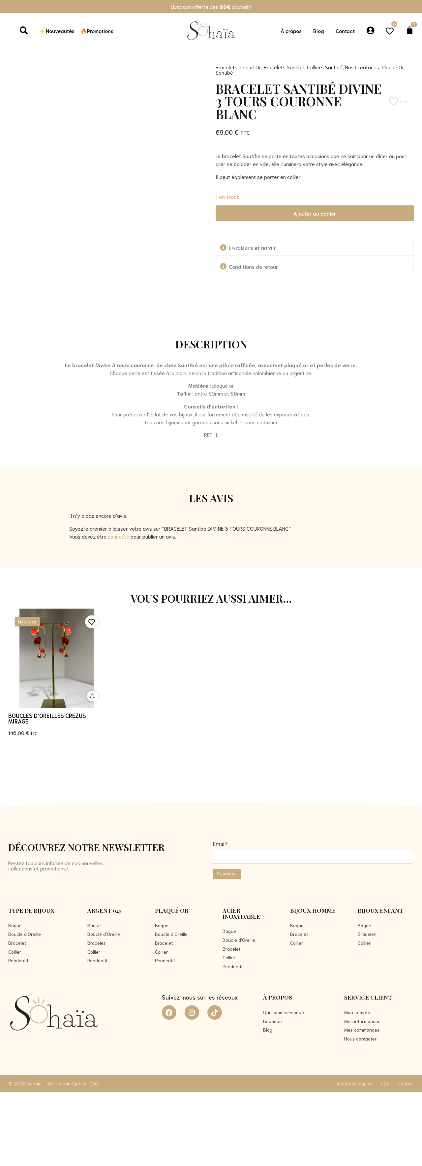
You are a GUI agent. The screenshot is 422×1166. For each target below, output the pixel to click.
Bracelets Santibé (284, 66)
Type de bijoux (31, 984)
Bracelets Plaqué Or (238, 66)
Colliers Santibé (325, 66)
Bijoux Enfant (380, 984)
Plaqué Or (393, 66)
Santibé (224, 72)
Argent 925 (104, 984)
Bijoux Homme (313, 984)
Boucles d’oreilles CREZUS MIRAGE (47, 791)
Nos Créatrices (362, 66)
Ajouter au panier (314, 213)
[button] (315, 247)
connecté (118, 609)
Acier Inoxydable (241, 987)
